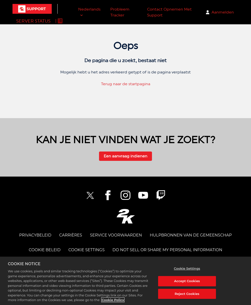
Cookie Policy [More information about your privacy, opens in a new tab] (113, 300)
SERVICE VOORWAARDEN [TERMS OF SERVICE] (116, 235)
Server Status (33, 21)
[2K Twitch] (161, 195)
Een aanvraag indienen (125, 156)
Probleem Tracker (119, 12)
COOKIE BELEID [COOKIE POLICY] (45, 250)
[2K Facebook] (108, 195)
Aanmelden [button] (223, 12)
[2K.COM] (125, 216)
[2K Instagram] (125, 195)
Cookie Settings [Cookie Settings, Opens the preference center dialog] (187, 268)
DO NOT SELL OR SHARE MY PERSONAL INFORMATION (167, 250)
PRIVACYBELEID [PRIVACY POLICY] (35, 235)
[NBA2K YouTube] (143, 195)
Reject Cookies (187, 294)
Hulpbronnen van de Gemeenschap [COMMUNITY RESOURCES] (191, 235)
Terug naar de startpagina (125, 84)
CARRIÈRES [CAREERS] (70, 235)
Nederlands (89, 9)
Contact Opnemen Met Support (169, 12)
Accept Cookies (187, 281)
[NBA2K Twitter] (90, 195)
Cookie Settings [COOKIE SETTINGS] (86, 250)
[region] (125, 281)
